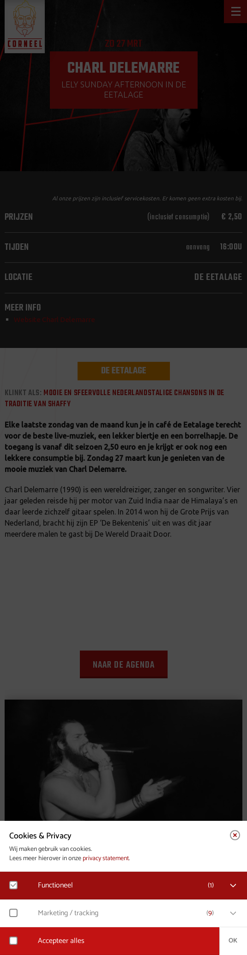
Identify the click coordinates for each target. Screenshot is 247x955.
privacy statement (106, 858)
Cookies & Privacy (40, 836)
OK (233, 941)
